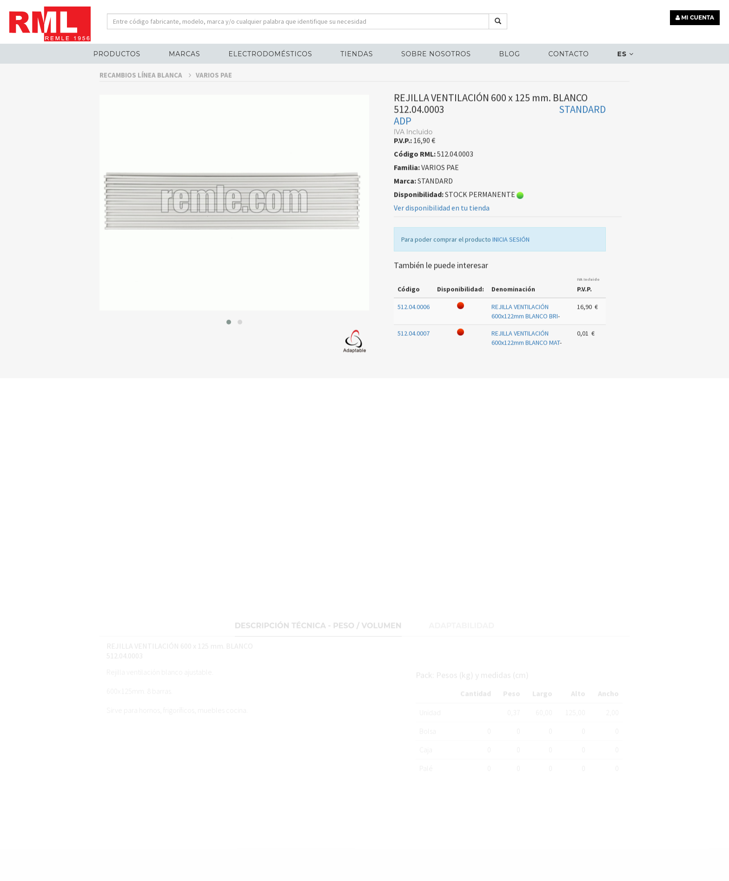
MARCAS (184, 54)
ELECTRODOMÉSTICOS (270, 54)
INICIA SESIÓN (511, 260)
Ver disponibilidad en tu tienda (442, 228)
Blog (509, 54)
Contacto (568, 54)
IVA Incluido (588, 300)
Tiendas (356, 54)
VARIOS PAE (214, 95)
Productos (116, 54)
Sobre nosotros (436, 54)
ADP (402, 141)
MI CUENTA (695, 17)
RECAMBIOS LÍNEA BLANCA (145, 95)
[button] (228, 342)
